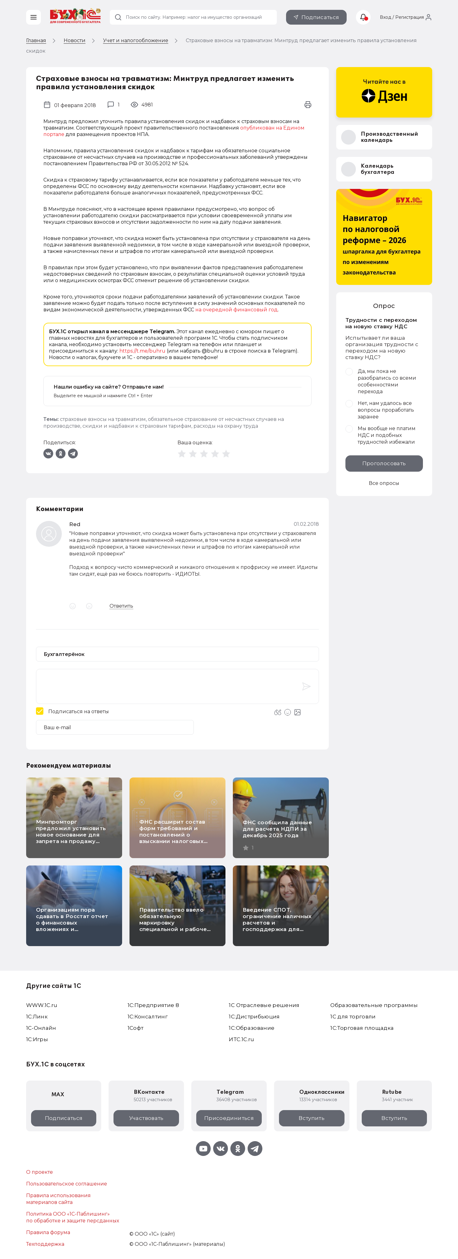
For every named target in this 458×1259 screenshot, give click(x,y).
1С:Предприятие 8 (153, 1005)
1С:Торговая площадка (362, 1028)
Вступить (312, 1118)
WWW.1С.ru (42, 1005)
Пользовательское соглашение (66, 1184)
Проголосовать (384, 463)
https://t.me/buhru (142, 351)
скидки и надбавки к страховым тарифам (136, 426)
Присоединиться (229, 1118)
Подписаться (320, 17)
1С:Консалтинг (148, 1016)
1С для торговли (353, 1016)
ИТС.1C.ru (241, 1039)
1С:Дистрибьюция (254, 1016)
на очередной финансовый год (236, 310)
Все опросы (384, 483)
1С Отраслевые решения (264, 1005)
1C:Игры (37, 1039)
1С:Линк (37, 1016)
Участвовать (146, 1118)
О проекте (39, 1172)
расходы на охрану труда (225, 426)
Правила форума (48, 1232)
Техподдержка (45, 1244)
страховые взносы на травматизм (103, 419)
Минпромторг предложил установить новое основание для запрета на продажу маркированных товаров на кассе (72, 838)
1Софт (136, 1028)
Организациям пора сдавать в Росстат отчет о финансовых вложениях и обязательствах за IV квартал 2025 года (72, 926)
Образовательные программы (374, 1005)
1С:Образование (251, 1028)
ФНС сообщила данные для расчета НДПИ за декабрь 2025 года (277, 828)
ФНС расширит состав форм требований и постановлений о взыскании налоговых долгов (172, 835)
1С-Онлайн (41, 1028)
